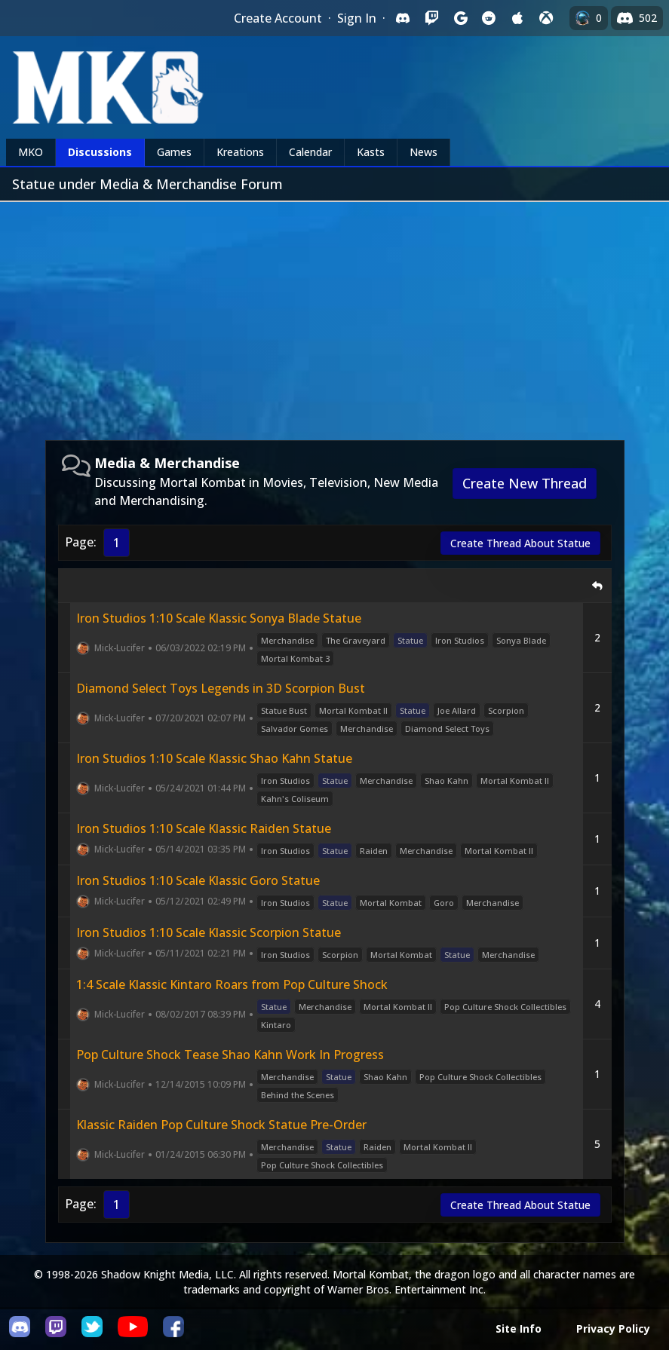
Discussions (100, 152)
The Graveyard (355, 640)
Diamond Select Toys (447, 728)
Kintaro (276, 1024)
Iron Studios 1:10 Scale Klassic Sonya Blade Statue (218, 618)
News (423, 152)
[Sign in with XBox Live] (546, 18)
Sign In (356, 18)
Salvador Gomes (294, 728)
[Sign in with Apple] (517, 18)
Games (174, 152)
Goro (444, 902)
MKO (30, 152)
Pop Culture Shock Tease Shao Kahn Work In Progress (230, 1054)
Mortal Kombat (391, 902)
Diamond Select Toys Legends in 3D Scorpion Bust (220, 688)
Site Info (519, 1328)
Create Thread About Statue (520, 543)
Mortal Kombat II (353, 710)
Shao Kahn (446, 780)
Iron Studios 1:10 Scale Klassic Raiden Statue (203, 828)
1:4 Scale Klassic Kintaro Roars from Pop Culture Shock (232, 984)
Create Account (278, 18)
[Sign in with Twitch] (431, 18)
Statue (410, 640)
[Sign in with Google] (460, 18)
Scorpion (506, 710)
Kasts (371, 152)
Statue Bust (284, 710)
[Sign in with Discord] (402, 18)
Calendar (310, 152)
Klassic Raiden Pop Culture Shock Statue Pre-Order (221, 1124)
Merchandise (287, 640)
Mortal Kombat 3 (295, 658)
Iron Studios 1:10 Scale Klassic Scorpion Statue (208, 932)
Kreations (240, 152)
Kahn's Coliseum (295, 798)
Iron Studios (459, 640)
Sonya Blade (521, 640)
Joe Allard (456, 710)
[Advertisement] (334, 315)
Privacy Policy (613, 1328)
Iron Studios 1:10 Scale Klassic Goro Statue (198, 880)
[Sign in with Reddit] (488, 18)
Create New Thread (524, 483)
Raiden (374, 850)
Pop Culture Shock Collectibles (505, 1006)
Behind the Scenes (297, 1095)
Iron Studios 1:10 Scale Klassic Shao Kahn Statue (214, 758)
